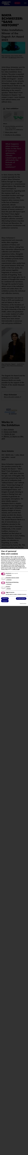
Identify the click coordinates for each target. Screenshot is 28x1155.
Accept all (4, 601)
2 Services (8, 575)
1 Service (8, 588)
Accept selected (21, 598)
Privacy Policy (4, 569)
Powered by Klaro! (23, 603)
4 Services (8, 579)
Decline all (4, 598)
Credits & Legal (15, 569)
